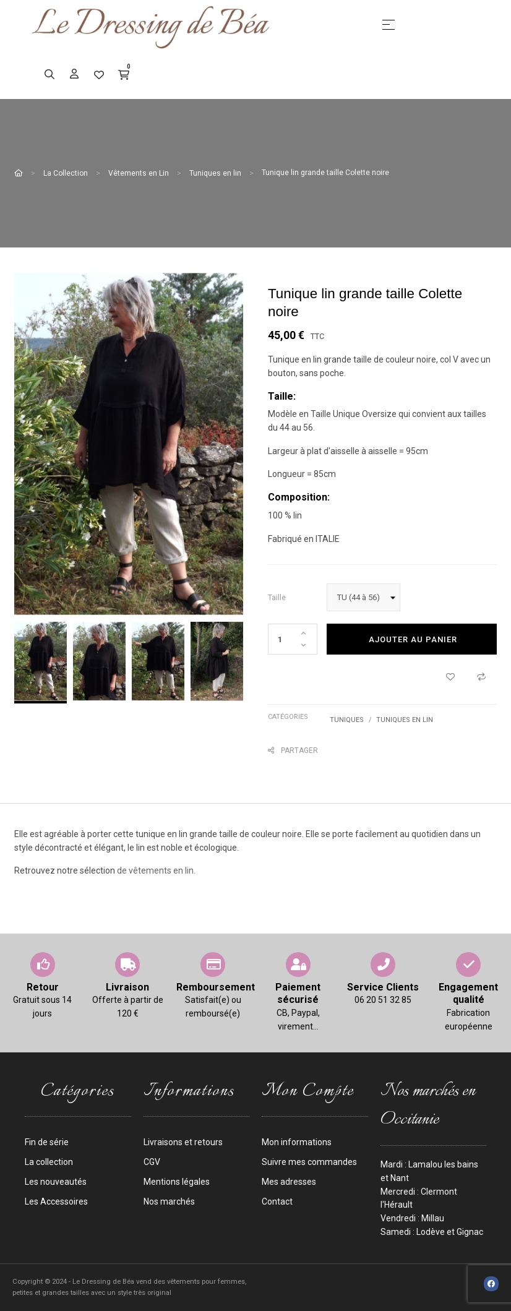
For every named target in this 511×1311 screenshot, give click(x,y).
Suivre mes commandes (309, 1162)
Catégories (288, 717)
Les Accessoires (56, 1201)
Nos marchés (169, 1201)
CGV (152, 1162)
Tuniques (347, 720)
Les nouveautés (56, 1182)
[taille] (363, 597)
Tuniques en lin (404, 720)
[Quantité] (292, 639)
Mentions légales (177, 1182)
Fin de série (47, 1142)
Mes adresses (289, 1182)
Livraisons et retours (183, 1142)
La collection (49, 1162)
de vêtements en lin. (156, 870)
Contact (277, 1201)
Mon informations (297, 1142)
